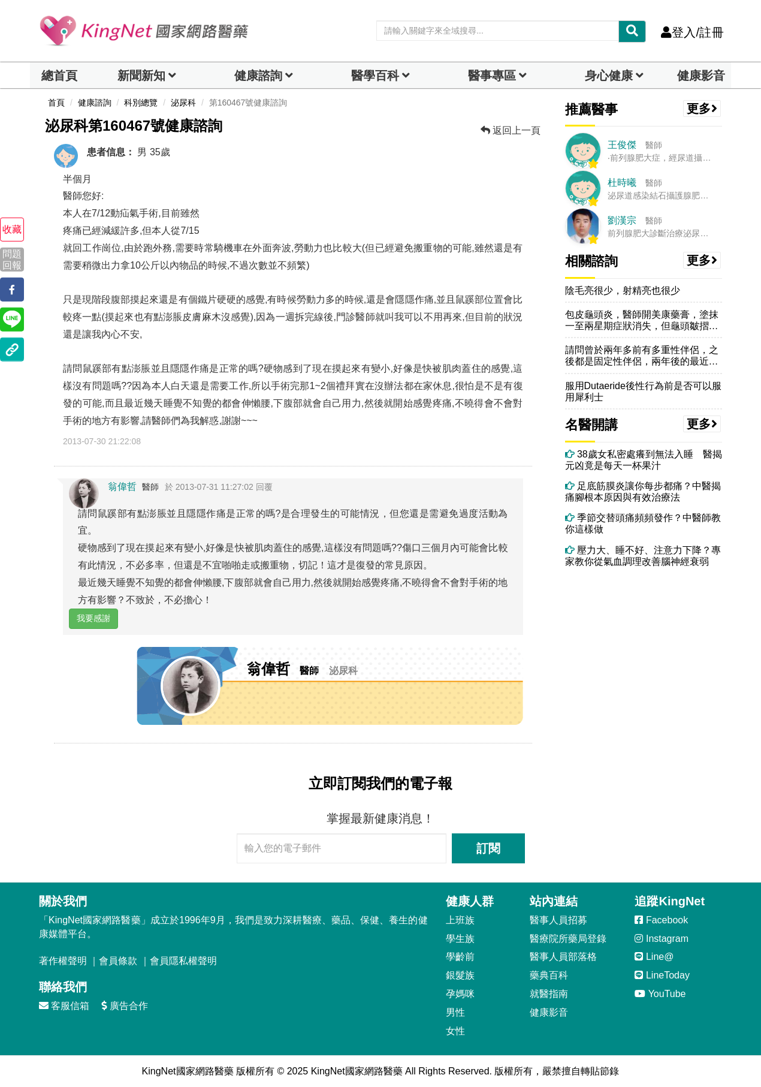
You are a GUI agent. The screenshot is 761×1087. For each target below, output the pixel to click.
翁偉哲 (122, 486)
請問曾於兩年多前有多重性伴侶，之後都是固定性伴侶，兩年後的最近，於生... (641, 356)
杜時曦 (622, 182)
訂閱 (488, 848)
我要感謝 (93, 618)
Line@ (654, 956)
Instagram (661, 939)
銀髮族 (460, 975)
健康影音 (701, 75)
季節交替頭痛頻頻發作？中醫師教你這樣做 (643, 523)
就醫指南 (549, 994)
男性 (455, 1012)
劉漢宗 (622, 220)
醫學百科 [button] (375, 75)
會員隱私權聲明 (183, 961)
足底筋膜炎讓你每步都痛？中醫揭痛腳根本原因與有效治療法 (643, 491)
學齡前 (460, 956)
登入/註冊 (692, 32)
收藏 (12, 229)
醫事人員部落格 (563, 956)
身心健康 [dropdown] (609, 75)
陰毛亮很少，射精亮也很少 (622, 290)
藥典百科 (549, 975)
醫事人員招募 (558, 920)
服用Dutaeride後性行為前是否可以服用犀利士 (643, 391)
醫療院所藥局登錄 (568, 939)
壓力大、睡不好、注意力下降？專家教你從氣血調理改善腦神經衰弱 (643, 556)
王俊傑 (622, 145)
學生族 (460, 939)
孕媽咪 (460, 994)
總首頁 (59, 75)
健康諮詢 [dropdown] (258, 75)
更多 (702, 108)
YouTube (660, 994)
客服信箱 (64, 1006)
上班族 (460, 920)
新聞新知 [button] (141, 75)
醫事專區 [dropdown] (492, 75)
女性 (455, 1031)
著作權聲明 (63, 961)
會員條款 (118, 961)
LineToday (662, 975)
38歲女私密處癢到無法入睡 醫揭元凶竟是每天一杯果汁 (643, 460)
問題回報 (12, 259)
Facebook (661, 920)
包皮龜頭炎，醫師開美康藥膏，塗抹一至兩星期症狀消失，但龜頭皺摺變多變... (641, 320)
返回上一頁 (510, 130)
